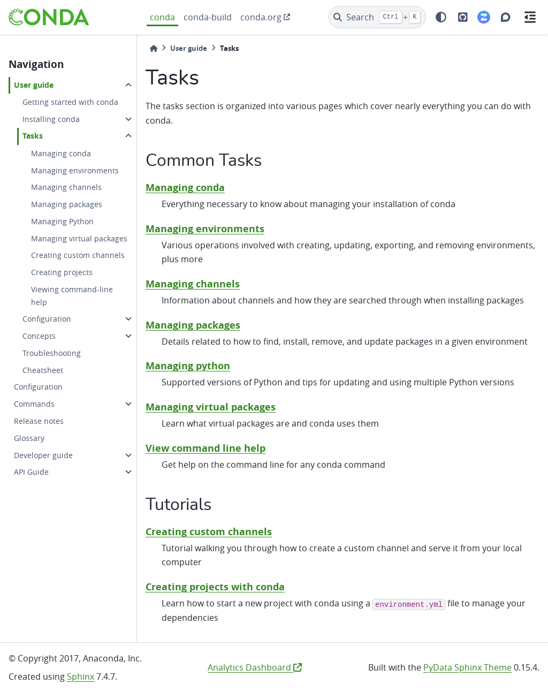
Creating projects (62, 272)
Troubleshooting (51, 353)
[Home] (153, 48)
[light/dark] (441, 17)
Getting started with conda (70, 102)
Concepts (39, 336)
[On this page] (529, 17)
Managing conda (61, 153)
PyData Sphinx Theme (467, 667)
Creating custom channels (78, 255)
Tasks (32, 136)
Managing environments (75, 170)
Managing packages (66, 204)
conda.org (260, 17)
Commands (34, 404)
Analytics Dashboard (255, 667)
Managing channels (66, 187)
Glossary (29, 438)
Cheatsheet (42, 370)
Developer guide (43, 455)
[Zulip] (483, 17)
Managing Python (62, 221)
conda (162, 17)
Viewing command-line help (72, 295)
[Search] (378, 17)
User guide (34, 85)
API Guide (31, 472)
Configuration (46, 319)
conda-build (208, 17)
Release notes (39, 421)
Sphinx (80, 676)
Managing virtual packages (79, 238)
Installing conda (51, 119)
